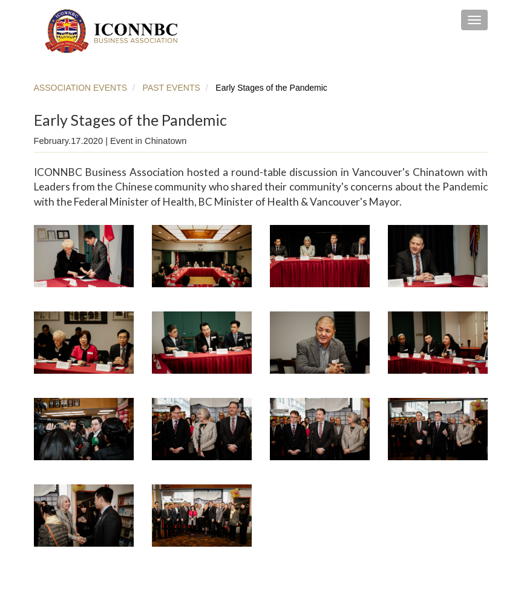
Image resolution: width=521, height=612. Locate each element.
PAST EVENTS (170, 88)
